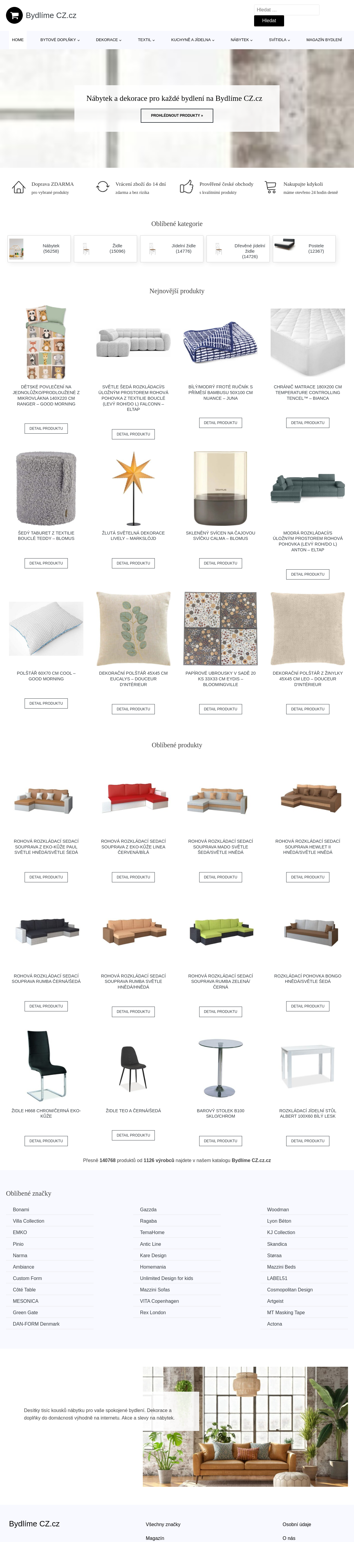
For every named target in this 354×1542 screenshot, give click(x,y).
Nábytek (240, 40)
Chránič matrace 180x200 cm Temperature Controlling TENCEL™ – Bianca (308, 392)
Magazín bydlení (324, 40)
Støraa (196, 1243)
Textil (144, 40)
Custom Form (203, 1254)
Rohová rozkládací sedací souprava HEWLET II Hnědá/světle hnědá (307, 847)
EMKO (196, 1221)
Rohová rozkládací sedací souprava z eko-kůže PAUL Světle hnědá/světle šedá (46, 847)
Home (18, 40)
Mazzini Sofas (204, 1266)
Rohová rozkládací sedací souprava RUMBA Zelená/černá (220, 981)
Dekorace (107, 40)
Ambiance (287, 1243)
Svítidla (277, 40)
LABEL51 (24, 1266)
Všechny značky (163, 1489)
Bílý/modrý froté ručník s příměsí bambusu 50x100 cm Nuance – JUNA (220, 392)
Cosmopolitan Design (299, 1266)
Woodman (200, 1209)
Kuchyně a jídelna (191, 40)
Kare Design (114, 1243)
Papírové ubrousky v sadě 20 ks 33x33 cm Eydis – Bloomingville (220, 679)
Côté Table (112, 1266)
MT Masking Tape (120, 1288)
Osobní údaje (297, 1489)
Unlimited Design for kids (303, 1254)
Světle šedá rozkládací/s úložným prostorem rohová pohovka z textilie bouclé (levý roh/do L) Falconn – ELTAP (133, 398)
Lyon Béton (113, 1221)
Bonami (22, 1209)
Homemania (26, 1254)
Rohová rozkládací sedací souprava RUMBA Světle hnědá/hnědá (133, 981)
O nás (289, 1502)
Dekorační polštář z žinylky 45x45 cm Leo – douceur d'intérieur (308, 679)
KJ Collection (27, 1232)
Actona (284, 1288)
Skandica (287, 1232)
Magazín (155, 1502)
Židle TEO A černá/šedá (133, 1110)
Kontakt (291, 1516)
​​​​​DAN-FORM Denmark (212, 1288)
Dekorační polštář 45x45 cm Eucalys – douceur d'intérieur (133, 679)
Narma (21, 1243)
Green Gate (289, 1277)
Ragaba (22, 1221)
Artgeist (197, 1277)
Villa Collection (292, 1209)
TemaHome (289, 1221)
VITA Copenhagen (120, 1277)
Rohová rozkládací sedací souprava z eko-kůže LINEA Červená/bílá (133, 847)
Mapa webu (158, 1516)
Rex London (26, 1288)
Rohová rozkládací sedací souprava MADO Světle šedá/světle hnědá (220, 847)
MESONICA (26, 1277)
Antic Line (199, 1232)
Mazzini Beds (115, 1254)
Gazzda (109, 1209)
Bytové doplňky (58, 40)
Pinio (106, 1232)
